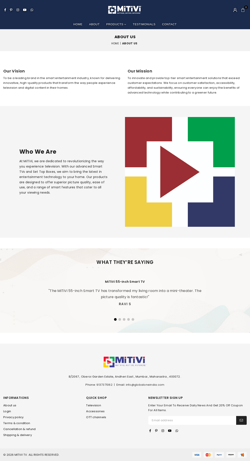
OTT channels (96, 417)
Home (78, 24)
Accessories (95, 411)
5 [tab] (133, 319)
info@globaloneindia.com (145, 385)
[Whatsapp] (31, 9)
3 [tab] (124, 319)
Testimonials (144, 24)
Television (93, 405)
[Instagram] (17, 9)
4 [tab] (128, 319)
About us (9, 405)
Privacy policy (13, 417)
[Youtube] (25, 9)
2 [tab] (119, 319)
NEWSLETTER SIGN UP (165, 398)
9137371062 (104, 385)
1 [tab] (115, 319)
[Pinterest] (11, 9)
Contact (169, 24)
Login (7, 411)
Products (116, 24)
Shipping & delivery (17, 435)
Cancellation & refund (19, 429)
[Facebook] (5, 9)
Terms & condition (16, 423)
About (94, 24)
